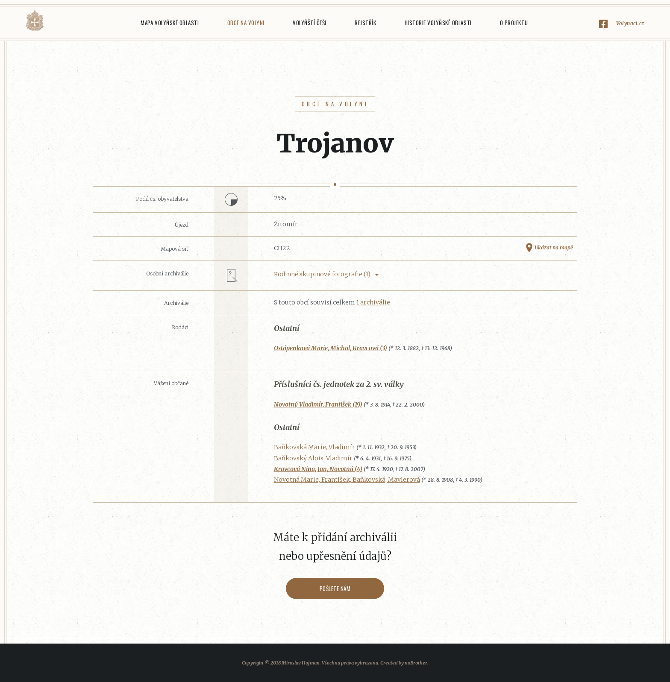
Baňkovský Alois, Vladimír (313, 458)
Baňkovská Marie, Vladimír (314, 447)
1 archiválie (373, 302)
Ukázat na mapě (554, 247)
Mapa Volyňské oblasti (170, 22)
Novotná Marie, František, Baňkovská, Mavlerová (347, 479)
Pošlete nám (335, 588)
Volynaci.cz (630, 23)
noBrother (416, 663)
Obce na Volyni (245, 22)
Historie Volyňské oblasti (438, 22)
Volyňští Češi (309, 22)
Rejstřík (365, 22)
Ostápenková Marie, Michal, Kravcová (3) (330, 348)
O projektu (514, 22)
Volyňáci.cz (35, 21)
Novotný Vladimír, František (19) (318, 404)
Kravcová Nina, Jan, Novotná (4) (318, 469)
